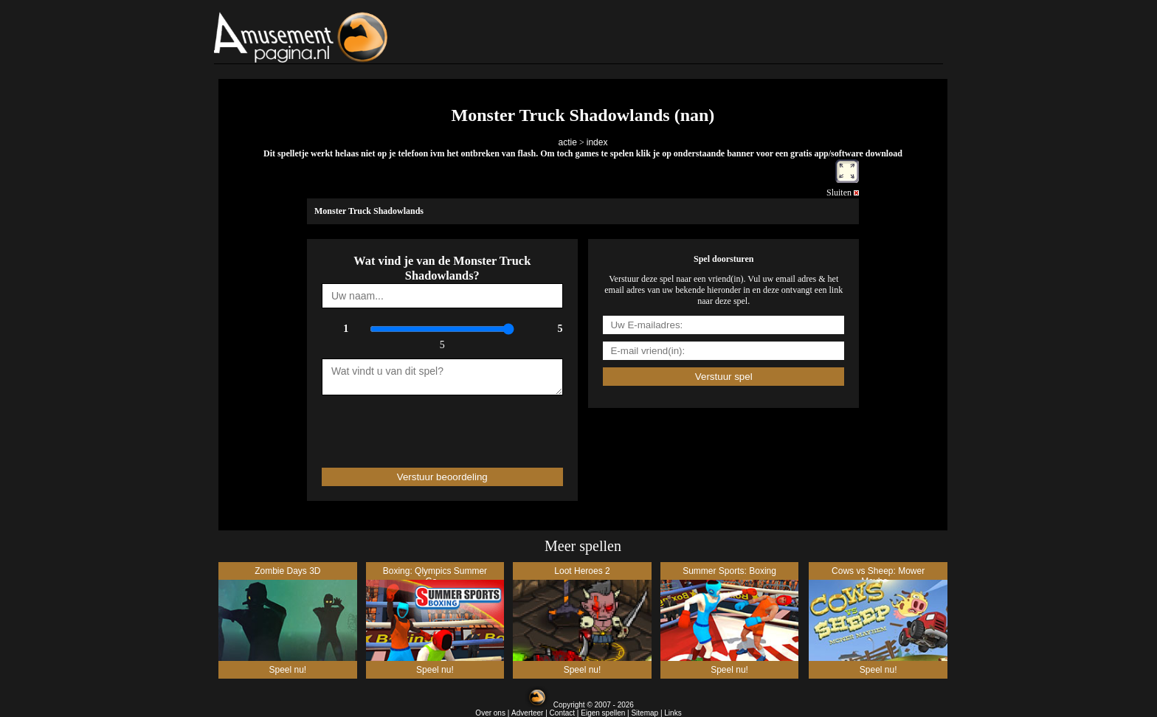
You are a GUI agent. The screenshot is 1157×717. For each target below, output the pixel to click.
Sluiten (842, 192)
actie (568, 142)
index (597, 142)
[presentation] (408, 425)
